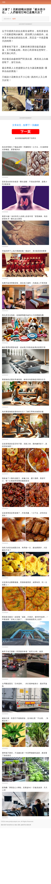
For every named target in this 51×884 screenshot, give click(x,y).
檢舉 (14, 19)
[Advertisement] (25, 41)
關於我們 (4, 881)
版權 (22, 881)
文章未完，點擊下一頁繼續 (25, 181)
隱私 (19, 881)
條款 (15, 881)
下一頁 (25, 187)
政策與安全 (10, 881)
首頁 (3, 2)
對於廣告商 (27, 881)
